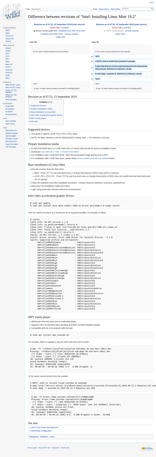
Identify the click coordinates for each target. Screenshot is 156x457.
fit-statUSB (9, 106)
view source (78, 24)
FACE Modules (11, 100)
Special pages (10, 136)
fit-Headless (9, 109)
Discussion (36, 9)
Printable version (11, 139)
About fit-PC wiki (44, 448)
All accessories (11, 114)
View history (115, 9)
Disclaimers (56, 448)
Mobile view (65, 448)
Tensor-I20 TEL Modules (11, 96)
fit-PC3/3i (8, 70)
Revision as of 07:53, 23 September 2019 (115, 24)
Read (95, 9)
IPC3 (7, 54)
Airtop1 (8, 51)
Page (28, 9)
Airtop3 (8, 41)
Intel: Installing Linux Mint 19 (65, 31)
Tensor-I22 (9, 36)
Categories (33, 437)
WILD (7, 78)
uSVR (7, 75)
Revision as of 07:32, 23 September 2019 (53, 24)
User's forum (10, 124)
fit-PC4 (8, 67)
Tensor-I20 (9, 39)
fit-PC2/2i (8, 73)
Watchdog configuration (41, 431)
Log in (151, 2)
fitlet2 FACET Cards (12, 88)
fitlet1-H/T (9, 65)
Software (44, 437)
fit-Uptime (9, 112)
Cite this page (10, 147)
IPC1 (7, 59)
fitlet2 (7, 33)
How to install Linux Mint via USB (91, 158)
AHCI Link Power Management (44, 427)
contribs (64, 28)
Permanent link (11, 141)
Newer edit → (121, 34)
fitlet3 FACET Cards (12, 85)
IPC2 (7, 56)
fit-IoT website (10, 121)
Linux (52, 437)
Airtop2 (8, 48)
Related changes (11, 133)
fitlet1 (7, 62)
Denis (52, 28)
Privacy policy (32, 448)
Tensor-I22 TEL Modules (11, 91)
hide (50, 102)
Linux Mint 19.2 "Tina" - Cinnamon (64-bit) (59, 152)
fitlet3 (7, 30)
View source (104, 9)
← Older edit (59, 37)
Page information (11, 144)
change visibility (71, 34)
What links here (11, 130)
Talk (58, 28)
